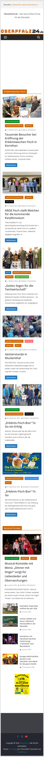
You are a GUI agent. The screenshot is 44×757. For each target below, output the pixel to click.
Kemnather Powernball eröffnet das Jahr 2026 (29, 607)
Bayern (8, 272)
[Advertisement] (22, 61)
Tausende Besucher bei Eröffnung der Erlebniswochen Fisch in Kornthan (21, 139)
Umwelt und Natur (22, 277)
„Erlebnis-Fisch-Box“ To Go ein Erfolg (20, 424)
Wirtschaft (9, 202)
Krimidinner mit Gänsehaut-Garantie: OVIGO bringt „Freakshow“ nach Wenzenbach (28, 641)
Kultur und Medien (12, 121)
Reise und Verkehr (32, 478)
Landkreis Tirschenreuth (14, 126)
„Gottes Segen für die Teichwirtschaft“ (19, 287)
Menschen (29, 341)
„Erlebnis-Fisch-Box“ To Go (20, 493)
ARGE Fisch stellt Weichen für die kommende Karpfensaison (22, 214)
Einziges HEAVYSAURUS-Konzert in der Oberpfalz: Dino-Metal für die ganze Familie (29, 660)
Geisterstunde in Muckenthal (16, 356)
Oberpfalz (29, 126)
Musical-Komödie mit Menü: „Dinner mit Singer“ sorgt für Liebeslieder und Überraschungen (19, 571)
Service (18, 345)
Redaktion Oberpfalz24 (28, 130)
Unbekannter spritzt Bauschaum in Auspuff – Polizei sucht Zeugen (25, 6)
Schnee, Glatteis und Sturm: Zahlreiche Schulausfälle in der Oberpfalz (28, 622)
